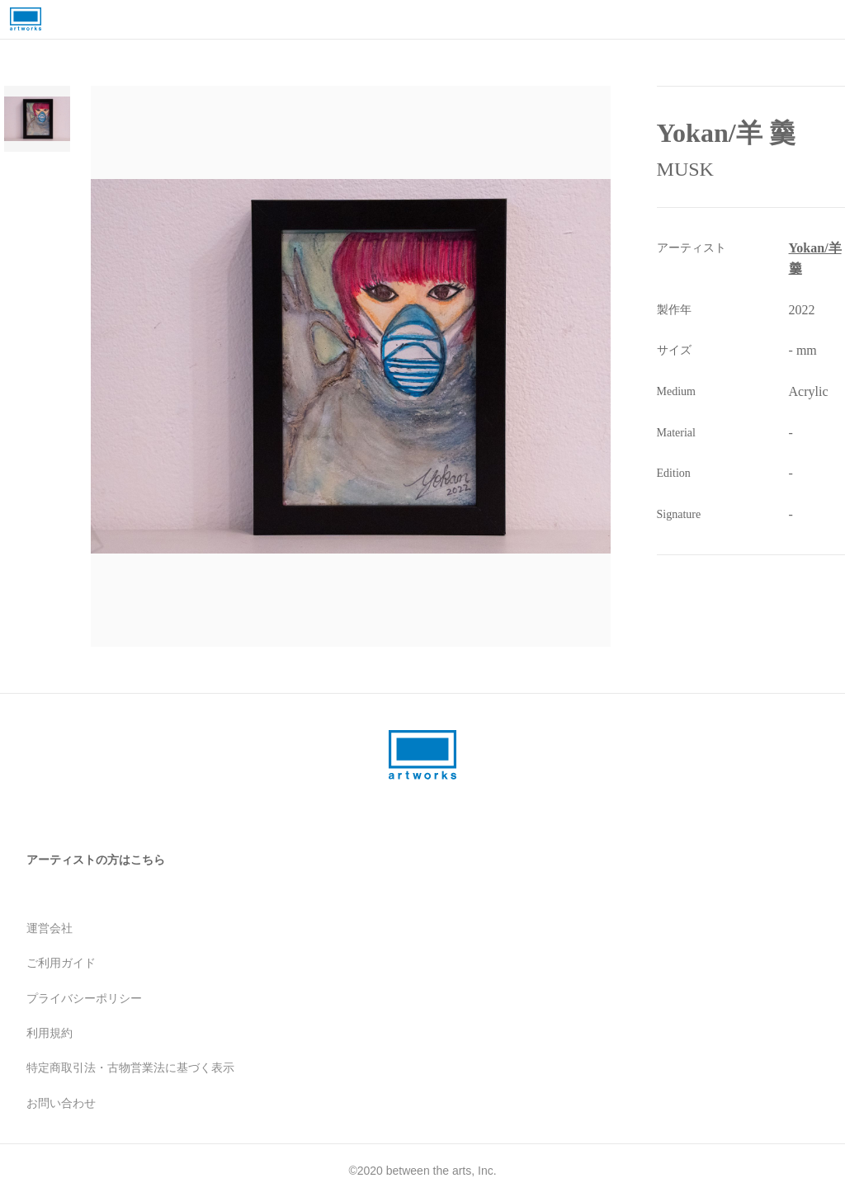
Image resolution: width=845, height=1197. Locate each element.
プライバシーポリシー (84, 998)
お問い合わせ (61, 1103)
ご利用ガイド (61, 962)
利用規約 (49, 1032)
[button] (371, 366)
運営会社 (49, 928)
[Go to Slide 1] (37, 119)
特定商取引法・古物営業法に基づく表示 (130, 1067)
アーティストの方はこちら (95, 859)
